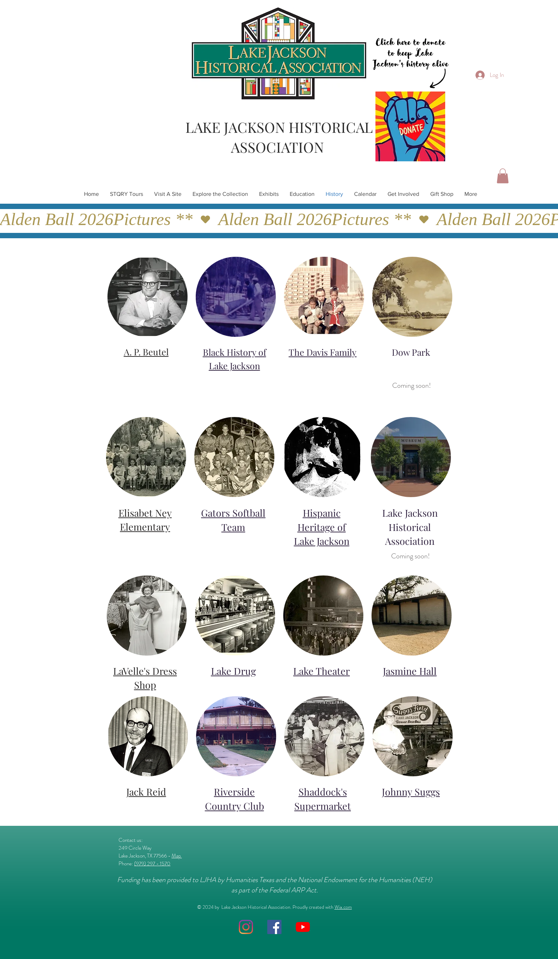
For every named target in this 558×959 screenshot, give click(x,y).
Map (177, 856)
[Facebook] (274, 927)
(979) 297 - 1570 (152, 863)
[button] (502, 175)
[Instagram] (246, 927)
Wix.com (343, 907)
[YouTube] (303, 927)
